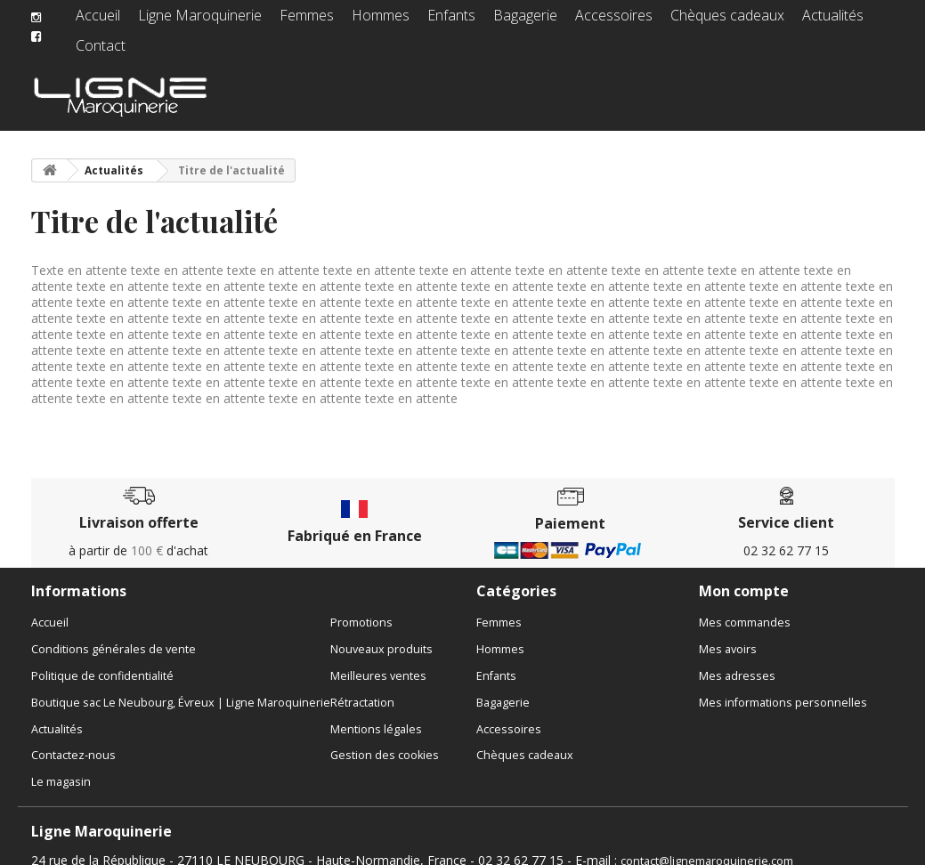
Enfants (434, 21)
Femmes (297, 21)
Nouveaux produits (381, 635)
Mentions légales (376, 715)
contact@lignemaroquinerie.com (707, 846)
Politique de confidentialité (102, 661)
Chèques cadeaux (687, 21)
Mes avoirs (728, 635)
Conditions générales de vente (113, 635)
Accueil (105, 21)
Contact (852, 21)
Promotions (361, 608)
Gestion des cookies (384, 740)
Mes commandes (745, 608)
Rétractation (362, 688)
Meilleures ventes (378, 661)
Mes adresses (737, 661)
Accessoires (584, 21)
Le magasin (61, 767)
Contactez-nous (73, 740)
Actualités (784, 21)
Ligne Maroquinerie (199, 21)
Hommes (367, 21)
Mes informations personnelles (783, 688)
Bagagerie (503, 21)
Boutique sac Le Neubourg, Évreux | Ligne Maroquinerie (180, 688)
